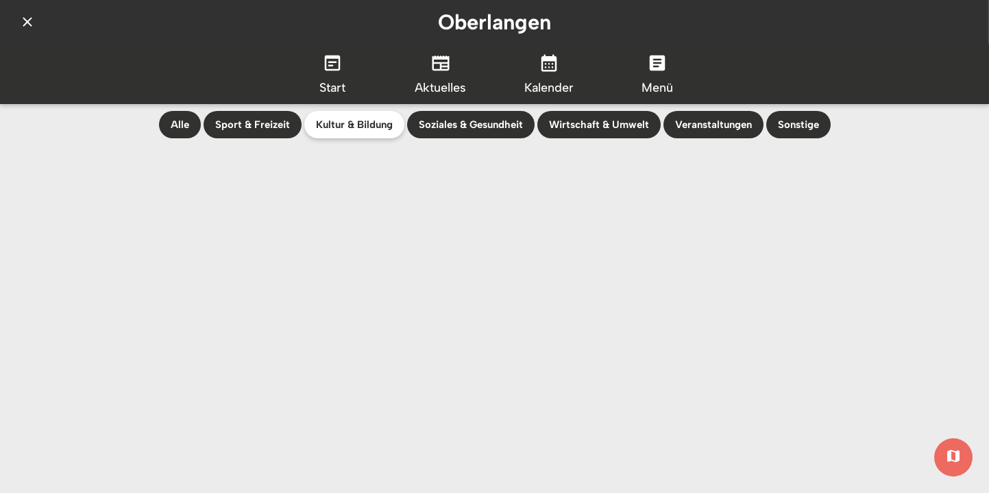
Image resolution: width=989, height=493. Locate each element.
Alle (180, 124)
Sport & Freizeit (252, 124)
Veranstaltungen (713, 124)
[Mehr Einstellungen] (657, 74)
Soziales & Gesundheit (471, 124)
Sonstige (798, 124)
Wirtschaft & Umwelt (599, 124)
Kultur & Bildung (354, 124)
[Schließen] (27, 22)
